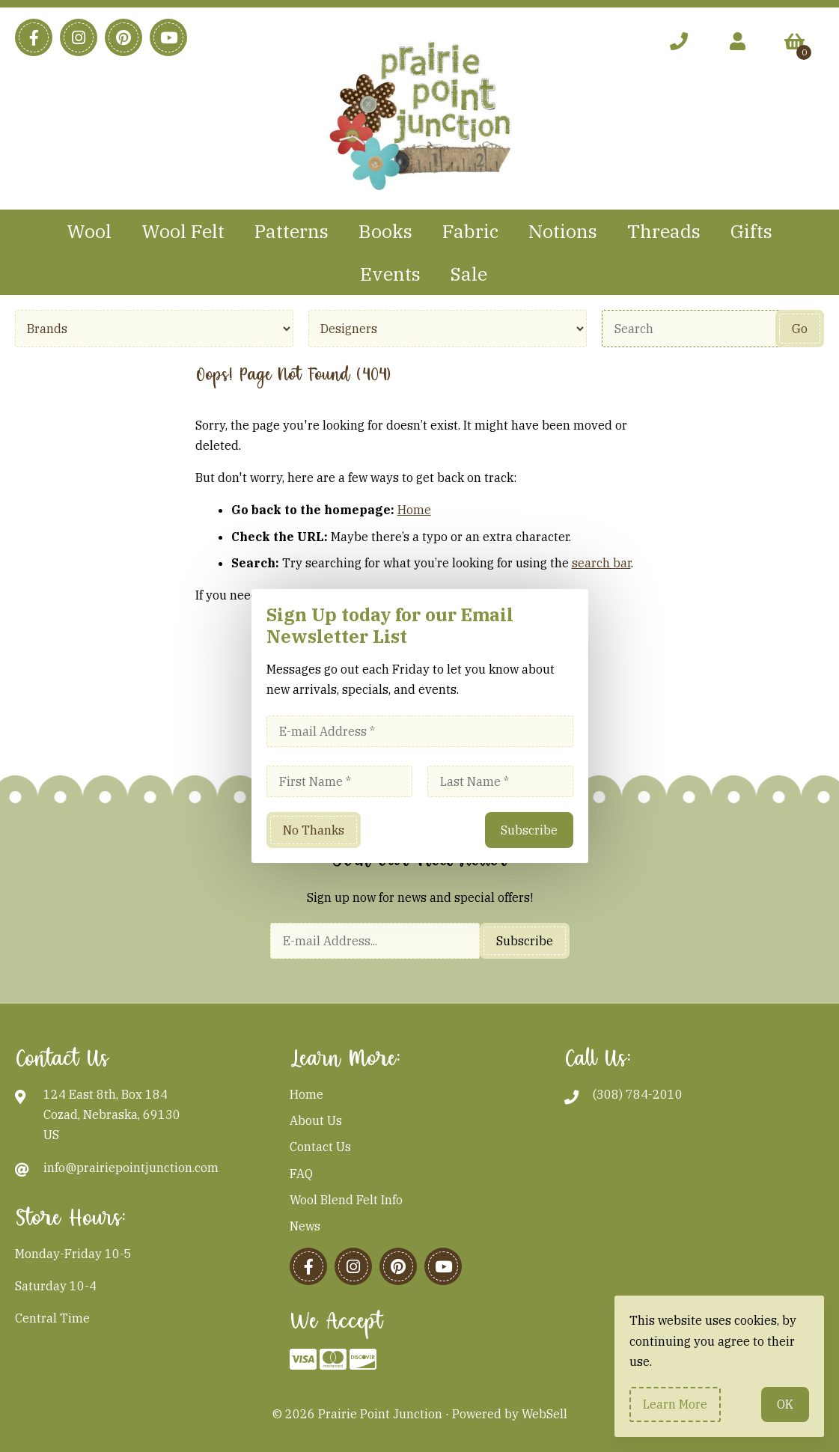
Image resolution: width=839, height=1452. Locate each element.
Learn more (675, 1404)
